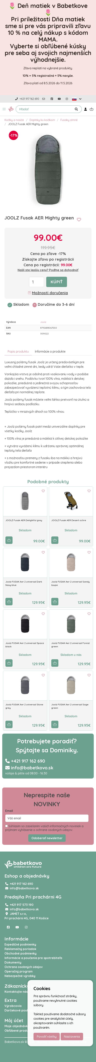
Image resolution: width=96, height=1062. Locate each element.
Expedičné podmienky (20, 944)
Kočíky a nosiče (14, 120)
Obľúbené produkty (18, 1030)
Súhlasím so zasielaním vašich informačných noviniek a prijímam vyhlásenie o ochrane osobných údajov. (44, 828)
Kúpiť (57, 281)
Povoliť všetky (47, 1036)
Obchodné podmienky (20, 953)
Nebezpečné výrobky (19, 976)
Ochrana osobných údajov (23, 967)
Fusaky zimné (69, 120)
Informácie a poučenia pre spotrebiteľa (33, 958)
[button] (4, 109)
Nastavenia (72, 1036)
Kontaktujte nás (16, 991)
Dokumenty (12, 962)
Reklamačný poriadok (20, 949)
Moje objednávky (16, 1026)
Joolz (43, 322)
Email (9, 811)
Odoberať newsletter (47, 838)
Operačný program (18, 971)
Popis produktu (18, 351)
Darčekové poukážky (19, 1010)
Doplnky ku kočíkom (42, 120)
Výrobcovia (13, 1006)
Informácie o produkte (50, 351)
